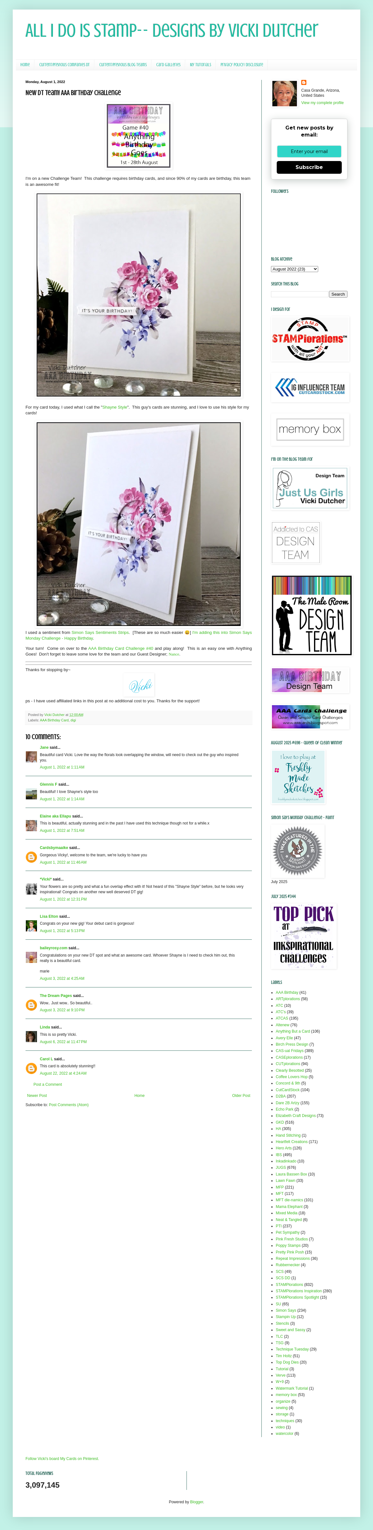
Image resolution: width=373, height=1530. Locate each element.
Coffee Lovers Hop (292, 1077)
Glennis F (48, 784)
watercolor (284, 1433)
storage (282, 1414)
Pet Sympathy (288, 1232)
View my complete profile (322, 103)
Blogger (196, 1502)
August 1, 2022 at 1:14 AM (62, 799)
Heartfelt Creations (292, 1142)
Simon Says (286, 1310)
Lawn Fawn (285, 1180)
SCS (280, 1271)
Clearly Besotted (290, 1070)
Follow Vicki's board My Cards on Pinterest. (62, 1458)
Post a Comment (47, 1084)
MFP (280, 1187)
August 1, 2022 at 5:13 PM (62, 931)
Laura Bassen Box (291, 1174)
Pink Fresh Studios (292, 1239)
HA (278, 1128)
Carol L (46, 1059)
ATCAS (282, 1018)
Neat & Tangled (289, 1220)
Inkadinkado (286, 1161)
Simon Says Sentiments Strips (100, 632)
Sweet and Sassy (290, 1330)
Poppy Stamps (288, 1245)
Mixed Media (286, 1213)
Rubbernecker (288, 1265)
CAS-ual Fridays (290, 1051)
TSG (280, 1343)
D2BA (281, 1096)
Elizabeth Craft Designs (296, 1115)
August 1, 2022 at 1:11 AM (62, 767)
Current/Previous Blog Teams (123, 64)
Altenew (282, 1025)
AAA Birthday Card (54, 720)
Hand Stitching (288, 1135)
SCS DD (283, 1278)
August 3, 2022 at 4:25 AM (62, 978)
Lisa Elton (49, 916)
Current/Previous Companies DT (64, 64)
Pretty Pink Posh (290, 1252)
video (280, 1427)
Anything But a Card (293, 1031)
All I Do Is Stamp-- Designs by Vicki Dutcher (172, 30)
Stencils (282, 1323)
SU (278, 1304)
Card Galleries (168, 64)
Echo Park (284, 1109)
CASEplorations (289, 1057)
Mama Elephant (289, 1206)
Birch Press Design (292, 1044)
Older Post (241, 1095)
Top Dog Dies (287, 1362)
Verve (281, 1375)
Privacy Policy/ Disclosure (242, 64)
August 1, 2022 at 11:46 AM (63, 862)
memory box (286, 1395)
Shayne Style (114, 407)
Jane (44, 747)
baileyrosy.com (53, 948)
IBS (279, 1155)
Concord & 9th (288, 1083)
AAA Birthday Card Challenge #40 (120, 648)
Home (25, 64)
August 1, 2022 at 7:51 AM (62, 830)
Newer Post (37, 1095)
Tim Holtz (284, 1356)
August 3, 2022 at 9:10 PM (62, 1010)
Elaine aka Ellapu (55, 816)
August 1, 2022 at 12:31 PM (63, 899)
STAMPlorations (289, 1284)
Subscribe (309, 167)
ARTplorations (288, 999)
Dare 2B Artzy (287, 1103)
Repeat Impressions (293, 1258)
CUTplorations (288, 1064)
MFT (280, 1193)
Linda (45, 1027)
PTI (279, 1226)
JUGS (281, 1167)
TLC (279, 1336)
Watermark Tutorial (292, 1388)
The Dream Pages (56, 995)
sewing (282, 1408)
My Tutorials (200, 64)
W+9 (280, 1381)
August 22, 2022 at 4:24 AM (63, 1073)
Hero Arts (284, 1148)
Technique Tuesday (292, 1349)
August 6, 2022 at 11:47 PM (63, 1042)
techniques (285, 1421)
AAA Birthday (287, 992)
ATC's (281, 1012)
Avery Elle (284, 1038)
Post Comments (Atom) (69, 1105)
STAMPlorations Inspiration (299, 1291)
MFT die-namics (289, 1200)
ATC (279, 1005)
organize (283, 1401)
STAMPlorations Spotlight (297, 1297)
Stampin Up (286, 1317)
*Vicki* (46, 879)
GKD (280, 1122)
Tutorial (282, 1369)
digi (73, 720)
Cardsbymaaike (54, 848)
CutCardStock (288, 1090)
